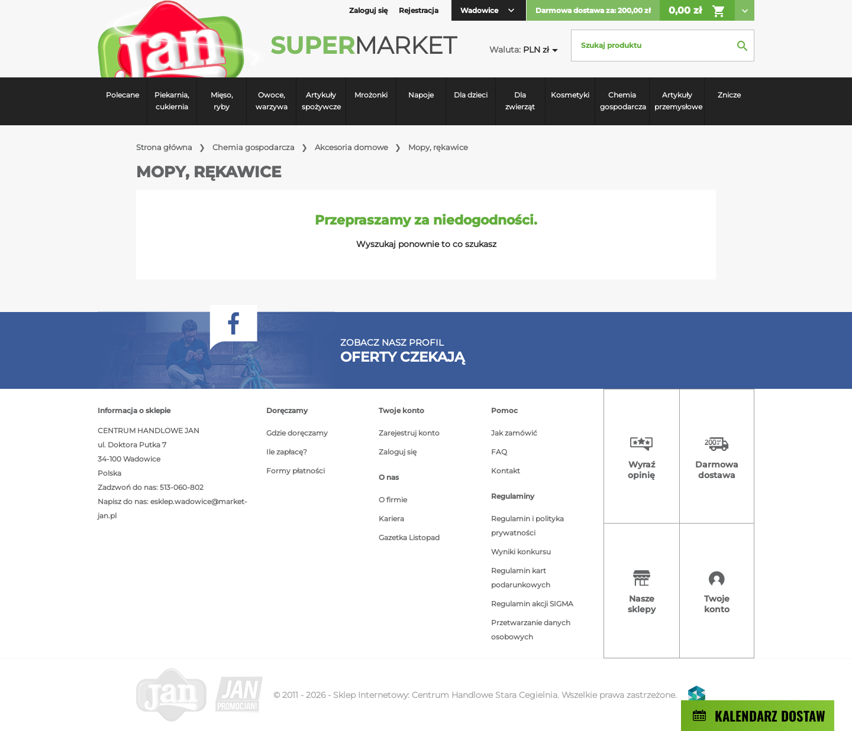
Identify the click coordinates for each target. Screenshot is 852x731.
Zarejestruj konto (409, 432)
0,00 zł (697, 11)
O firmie (393, 499)
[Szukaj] (662, 45)
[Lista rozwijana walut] (542, 50)
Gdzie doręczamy (297, 432)
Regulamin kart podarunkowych (520, 577)
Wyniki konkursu (521, 551)
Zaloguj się (398, 451)
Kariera (391, 518)
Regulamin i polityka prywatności (527, 525)
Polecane (122, 94)
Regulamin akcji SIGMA (532, 603)
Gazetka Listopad (409, 537)
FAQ (499, 451)
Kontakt (505, 470)
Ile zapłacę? (286, 451)
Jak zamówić (514, 432)
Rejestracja (418, 10)
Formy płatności (295, 470)
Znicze (729, 94)
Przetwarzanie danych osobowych (530, 629)
